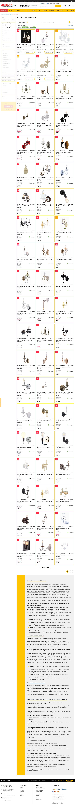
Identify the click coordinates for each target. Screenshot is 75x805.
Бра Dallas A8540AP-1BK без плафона (24, 502)
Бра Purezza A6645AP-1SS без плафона (24, 260)
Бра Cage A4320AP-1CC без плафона (62, 528)
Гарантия (12, 1)
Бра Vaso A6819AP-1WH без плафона (44, 126)
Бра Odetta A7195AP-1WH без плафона (24, 314)
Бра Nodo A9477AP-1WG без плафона (44, 314)
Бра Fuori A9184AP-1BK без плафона (63, 448)
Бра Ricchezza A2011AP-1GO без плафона (64, 233)
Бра (10, 14)
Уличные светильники (8, 39)
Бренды (41, 1)
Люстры (5, 27)
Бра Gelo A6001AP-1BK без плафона (43, 448)
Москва (26, 3)
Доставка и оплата (5, 1)
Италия (5, 99)
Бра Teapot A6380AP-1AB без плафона (44, 152)
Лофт (5, 65)
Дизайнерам (35, 1)
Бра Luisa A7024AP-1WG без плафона (44, 367)
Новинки (21, 792)
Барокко (5, 57)
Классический (6, 63)
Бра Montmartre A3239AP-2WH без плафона (25, 72)
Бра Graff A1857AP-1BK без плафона (63, 421)
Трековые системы (7, 37)
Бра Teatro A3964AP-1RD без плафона (24, 152)
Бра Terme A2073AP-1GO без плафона (24, 46)
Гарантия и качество (39, 790)
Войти (72, 1)
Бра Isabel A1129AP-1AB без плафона (63, 394)
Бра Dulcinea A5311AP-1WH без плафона (44, 475)
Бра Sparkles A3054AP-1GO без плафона (44, 179)
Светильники (6, 31)
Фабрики (21, 788)
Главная (3, 14)
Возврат (18, 1)
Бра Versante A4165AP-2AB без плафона (63, 99)
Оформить (69, 780)
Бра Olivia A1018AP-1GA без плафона (44, 287)
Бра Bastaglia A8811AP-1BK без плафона (25, 555)
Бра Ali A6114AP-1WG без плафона (43, 555)
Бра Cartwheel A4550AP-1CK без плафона (25, 528)
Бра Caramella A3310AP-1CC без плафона (45, 528)
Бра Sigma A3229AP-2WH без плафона (63, 46)
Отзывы (23, 1)
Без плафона (25, 27)
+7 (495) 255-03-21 (28, 6)
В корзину (29, 52)
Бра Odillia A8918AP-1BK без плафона (63, 287)
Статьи (37, 798)
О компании (23, 785)
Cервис (37, 785)
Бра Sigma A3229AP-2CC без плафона (24, 206)
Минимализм (6, 67)
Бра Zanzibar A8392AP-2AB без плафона (25, 99)
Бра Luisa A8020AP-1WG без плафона (63, 367)
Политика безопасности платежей (58, 794)
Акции (21, 794)
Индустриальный (7, 59)
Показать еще (45, 567)
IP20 (4, 85)
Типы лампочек (38, 799)
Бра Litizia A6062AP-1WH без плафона (24, 394)
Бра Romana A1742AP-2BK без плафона (25, 233)
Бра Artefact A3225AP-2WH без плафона (63, 555)
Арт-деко (5, 55)
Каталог (3, 10)
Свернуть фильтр (23, 22)
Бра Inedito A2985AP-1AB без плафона (44, 421)
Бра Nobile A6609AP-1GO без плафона (63, 314)
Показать (8, 106)
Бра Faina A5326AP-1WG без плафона (44, 72)
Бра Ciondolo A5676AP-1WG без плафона (64, 502)
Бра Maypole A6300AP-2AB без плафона (44, 340)
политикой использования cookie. (58, 799)
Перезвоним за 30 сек (44, 3)
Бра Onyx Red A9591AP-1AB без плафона (64, 260)
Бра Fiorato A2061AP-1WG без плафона (24, 475)
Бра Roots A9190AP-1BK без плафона (63, 206)
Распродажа (22, 791)
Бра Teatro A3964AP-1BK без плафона (63, 126)
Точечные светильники (8, 35)
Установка (28, 1)
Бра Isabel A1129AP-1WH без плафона (24, 421)
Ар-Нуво (5, 53)
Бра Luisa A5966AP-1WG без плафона (24, 367)
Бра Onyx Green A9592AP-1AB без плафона (25, 287)
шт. (60, 780)
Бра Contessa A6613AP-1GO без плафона (44, 502)
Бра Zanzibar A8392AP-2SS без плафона (63, 72)
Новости (37, 796)
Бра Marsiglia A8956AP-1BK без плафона (64, 340)
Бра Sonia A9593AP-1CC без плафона (63, 179)
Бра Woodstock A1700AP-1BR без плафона (45, 99)
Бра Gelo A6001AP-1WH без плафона (24, 448)
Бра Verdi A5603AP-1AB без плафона (24, 126)
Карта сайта (22, 795)
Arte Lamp (5, 92)
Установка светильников (40, 788)
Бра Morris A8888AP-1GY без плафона (24, 340)
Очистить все (70, 25)
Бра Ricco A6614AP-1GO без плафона (44, 233)
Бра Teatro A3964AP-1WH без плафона (44, 46)
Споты (5, 33)
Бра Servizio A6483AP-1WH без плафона (44, 206)
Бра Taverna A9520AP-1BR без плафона (63, 152)
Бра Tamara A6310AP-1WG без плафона (25, 179)
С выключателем (6, 46)
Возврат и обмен (39, 791)
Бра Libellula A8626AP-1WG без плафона (44, 394)
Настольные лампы (7, 29)
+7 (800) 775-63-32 (28, 5)
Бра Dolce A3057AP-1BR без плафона (63, 475)
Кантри (5, 61)
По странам (22, 790)
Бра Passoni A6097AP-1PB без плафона (44, 260)
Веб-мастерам (38, 792)
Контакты (46, 1)
